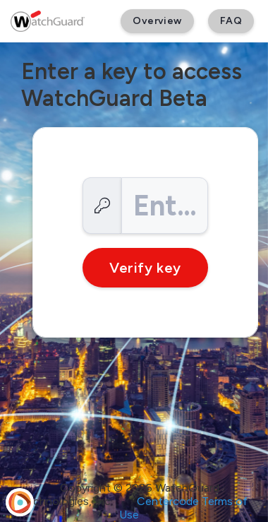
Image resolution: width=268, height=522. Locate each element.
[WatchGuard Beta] (47, 21)
